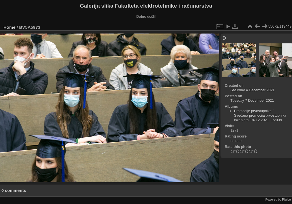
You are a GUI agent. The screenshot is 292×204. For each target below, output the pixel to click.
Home (9, 27)
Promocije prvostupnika (253, 111)
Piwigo (286, 199)
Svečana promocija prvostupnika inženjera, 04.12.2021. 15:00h (260, 117)
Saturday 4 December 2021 (252, 90)
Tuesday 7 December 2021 (252, 100)
